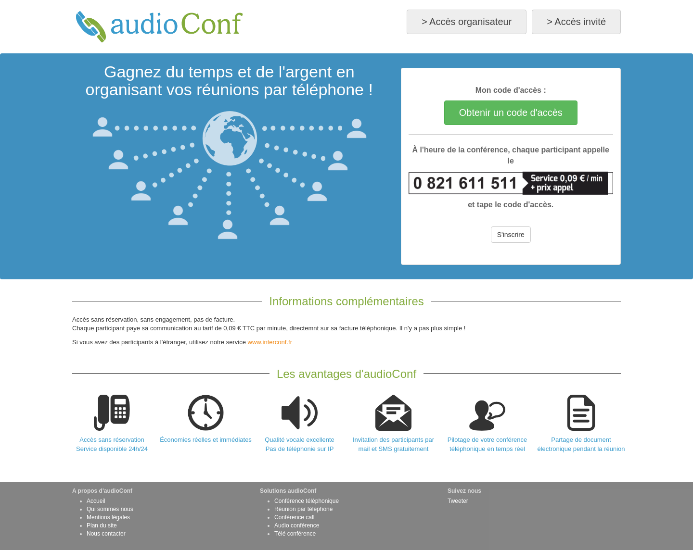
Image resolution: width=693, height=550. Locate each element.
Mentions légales (108, 517)
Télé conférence (295, 533)
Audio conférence (296, 525)
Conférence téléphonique (306, 501)
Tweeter (458, 501)
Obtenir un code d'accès (511, 112)
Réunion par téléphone (303, 509)
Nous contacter (106, 533)
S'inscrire (511, 234)
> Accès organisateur (467, 21)
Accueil (96, 501)
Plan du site (102, 525)
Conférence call (294, 517)
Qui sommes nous (110, 509)
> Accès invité (576, 21)
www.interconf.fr (270, 342)
